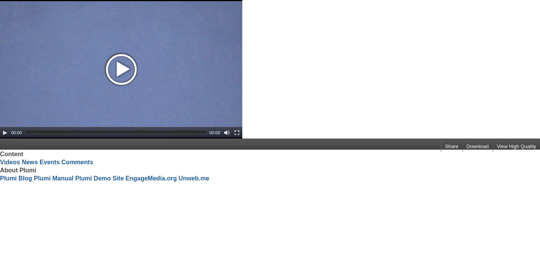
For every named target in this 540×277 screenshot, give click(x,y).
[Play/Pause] (5, 133)
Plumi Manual (53, 178)
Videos (10, 162)
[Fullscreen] (237, 133)
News (30, 162)
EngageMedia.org (151, 178)
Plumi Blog (16, 178)
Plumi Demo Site (99, 178)
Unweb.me (193, 178)
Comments (77, 162)
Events (50, 162)
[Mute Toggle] (227, 133)
